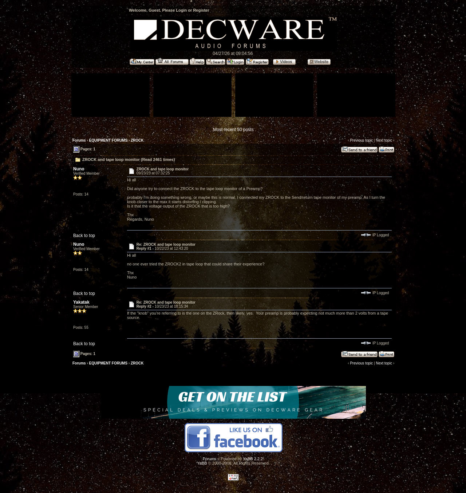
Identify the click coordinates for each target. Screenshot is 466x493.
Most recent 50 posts (233, 129)
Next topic (384, 140)
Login (181, 10)
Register (201, 10)
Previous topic (361, 140)
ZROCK (137, 140)
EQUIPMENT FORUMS (108, 140)
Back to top (84, 235)
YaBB (202, 463)
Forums (79, 140)
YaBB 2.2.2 (253, 459)
